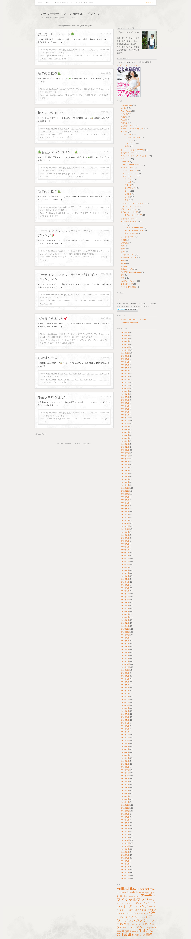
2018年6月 (125, 611)
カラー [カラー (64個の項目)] (132, 910)
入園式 (123, 246)
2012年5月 (125, 826)
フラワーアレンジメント (92, 213)
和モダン (43, 343)
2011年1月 (125, 873)
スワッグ (128, 185)
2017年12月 (125, 629)
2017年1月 (125, 661)
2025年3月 (125, 374)
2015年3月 (125, 726)
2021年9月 (125, 497)
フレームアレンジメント (130, 206)
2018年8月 (125, 605)
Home (40, 2)
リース (127, 197)
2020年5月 (125, 544)
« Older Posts (40, 434)
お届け (65, 50)
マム (54, 177)
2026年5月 (125, 332)
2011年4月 (125, 864)
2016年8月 (125, 676)
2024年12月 (125, 382)
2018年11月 (125, 597)
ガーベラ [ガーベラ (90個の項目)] (139, 909)
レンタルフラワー (127, 237)
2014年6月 (125, 752)
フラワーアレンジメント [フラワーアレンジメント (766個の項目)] (136, 918)
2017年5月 (125, 649)
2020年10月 (125, 529)
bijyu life (49, 95)
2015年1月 (125, 732)
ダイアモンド (130, 188)
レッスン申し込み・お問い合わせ (82, 2)
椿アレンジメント (51, 113)
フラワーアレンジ (76, 89)
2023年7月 (125, 432)
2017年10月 (125, 635)
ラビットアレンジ (127, 219)
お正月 (71, 50)
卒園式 (123, 249)
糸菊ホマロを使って (52, 397)
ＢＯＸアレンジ (127, 284)
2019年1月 (125, 591)
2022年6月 (125, 470)
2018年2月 (125, 623)
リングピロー (130, 143)
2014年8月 (125, 746)
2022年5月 (125, 473)
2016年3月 (125, 691)
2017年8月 (125, 641)
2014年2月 (125, 764)
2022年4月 (125, 476)
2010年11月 (125, 878)
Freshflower (56, 56)
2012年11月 (125, 808)
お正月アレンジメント (56, 34)
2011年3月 (125, 867)
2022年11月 (125, 456)
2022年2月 (125, 482)
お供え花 (124, 114)
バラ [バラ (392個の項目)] (151, 913)
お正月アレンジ (68, 56)
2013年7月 (125, 785)
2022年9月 (125, 462)
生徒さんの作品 (88, 254)
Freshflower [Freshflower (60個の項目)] (121, 893)
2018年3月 (125, 620)
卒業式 (123, 252)
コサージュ (125, 162)
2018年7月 (125, 608)
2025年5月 (125, 368)
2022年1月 (125, 485)
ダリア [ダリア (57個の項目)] (136, 913)
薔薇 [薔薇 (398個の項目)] (149, 934)
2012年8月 (125, 817)
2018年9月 (125, 603)
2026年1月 (125, 344)
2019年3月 (125, 585)
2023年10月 (125, 423)
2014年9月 (125, 743)
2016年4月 (125, 688)
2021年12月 (125, 488)
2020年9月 (125, 532)
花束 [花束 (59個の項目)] (143, 935)
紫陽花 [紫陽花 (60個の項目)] (138, 935)
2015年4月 (125, 723)
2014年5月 (125, 755)
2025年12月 (125, 347)
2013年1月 (125, 802)
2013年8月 (125, 781)
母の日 (123, 263)
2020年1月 (125, 556)
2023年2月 (125, 447)
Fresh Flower (57, 50)
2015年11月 (125, 702)
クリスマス (91, 251)
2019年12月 (125, 558)
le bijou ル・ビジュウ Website (133, 319)
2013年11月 (125, 773)
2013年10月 (125, 776)
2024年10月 (125, 388)
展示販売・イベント (128, 258)
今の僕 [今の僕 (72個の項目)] (151, 928)
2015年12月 (125, 699)
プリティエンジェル (128, 209)
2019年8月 (125, 570)
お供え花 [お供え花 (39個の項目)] (148, 893)
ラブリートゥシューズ (129, 222)
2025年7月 (125, 362)
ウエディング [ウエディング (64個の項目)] (137, 903)
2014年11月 (125, 738)
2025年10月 (125, 353)
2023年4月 (125, 441)
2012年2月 (125, 834)
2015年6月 (125, 717)
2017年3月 (125, 655)
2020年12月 (125, 523)
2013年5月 (125, 790)
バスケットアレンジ (128, 173)
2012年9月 (125, 814)
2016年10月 (125, 670)
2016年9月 (125, 673)
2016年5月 (125, 685)
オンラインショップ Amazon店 (133, 150)
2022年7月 (125, 467)
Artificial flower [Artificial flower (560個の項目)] (128, 889)
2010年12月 (125, 875)
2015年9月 (125, 708)
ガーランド (129, 179)
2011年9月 (125, 849)
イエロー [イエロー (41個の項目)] (128, 903)
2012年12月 (125, 805)
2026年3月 (125, 338)
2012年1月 (125, 837)
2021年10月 (125, 494)
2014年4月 (125, 758)
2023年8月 (125, 429)
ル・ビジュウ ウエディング (128, 65)
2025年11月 (125, 350)
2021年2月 (125, 517)
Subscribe (149, 2)
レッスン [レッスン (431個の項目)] (136, 927)
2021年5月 (125, 509)
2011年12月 (125, 840)
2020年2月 (125, 553)
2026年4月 (125, 335)
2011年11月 (125, 843)
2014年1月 (125, 767)
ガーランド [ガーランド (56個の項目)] (149, 910)
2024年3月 (125, 409)
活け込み (124, 266)
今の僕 (123, 240)
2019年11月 (125, 561)
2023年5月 (125, 438)
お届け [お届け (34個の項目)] (153, 893)
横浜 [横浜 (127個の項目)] (128, 931)
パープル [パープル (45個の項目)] (120, 917)
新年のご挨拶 (49, 73)
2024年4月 (125, 406)
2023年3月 (125, 444)
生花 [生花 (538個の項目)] (131, 934)
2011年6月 (125, 858)
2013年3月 (125, 796)
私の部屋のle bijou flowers (131, 272)
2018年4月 (125, 617)
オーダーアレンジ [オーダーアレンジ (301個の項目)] (135, 906)
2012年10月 (125, 811)
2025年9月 (125, 356)
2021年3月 (125, 514)
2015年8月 (125, 711)
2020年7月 (125, 538)
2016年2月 (125, 694)
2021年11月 (125, 491)
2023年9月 (125, 426)
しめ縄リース (47, 358)
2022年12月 (125, 453)
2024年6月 (125, 400)
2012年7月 (125, 820)
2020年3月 (125, 550)
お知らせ (124, 123)
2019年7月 (125, 573)
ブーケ (127, 191)
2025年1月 (125, 379)
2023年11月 (125, 421)
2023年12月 (125, 418)
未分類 (123, 260)
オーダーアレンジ (82, 50)
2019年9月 (125, 567)
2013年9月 (125, 779)
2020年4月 (125, 547)
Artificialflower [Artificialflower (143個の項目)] (147, 889)
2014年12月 (125, 735)
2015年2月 (125, 729)
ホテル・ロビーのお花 (129, 212)
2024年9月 (125, 391)
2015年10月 (125, 705)
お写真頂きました (52, 318)
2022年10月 (125, 459)
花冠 (122, 275)
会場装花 (124, 243)
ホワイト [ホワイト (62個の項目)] (126, 924)
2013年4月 (125, 793)
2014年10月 (125, 740)
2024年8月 (125, 394)
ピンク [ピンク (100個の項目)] (127, 917)
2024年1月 (125, 415)
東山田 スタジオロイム (134, 230)
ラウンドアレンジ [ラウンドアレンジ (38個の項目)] (136, 924)
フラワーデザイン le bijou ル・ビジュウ (70, 14)
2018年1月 (125, 626)
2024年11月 (125, 385)
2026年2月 (125, 341)
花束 (122, 278)
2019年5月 (125, 579)
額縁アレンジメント (128, 281)
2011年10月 (125, 846)
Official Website (60, 2)
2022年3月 (125, 479)
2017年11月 (125, 632)
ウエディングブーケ (132, 137)
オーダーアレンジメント (84, 56)
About (48, 2)
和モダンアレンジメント (66, 177)
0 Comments (104, 50)
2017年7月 (125, 644)
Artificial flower (51, 128)
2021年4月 (125, 512)
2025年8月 (125, 359)
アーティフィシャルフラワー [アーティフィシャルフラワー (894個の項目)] (136, 897)
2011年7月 (125, 855)
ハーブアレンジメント (129, 170)
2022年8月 (125, 465)
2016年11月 (125, 667)
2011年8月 (125, 852)
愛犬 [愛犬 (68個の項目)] (124, 931)
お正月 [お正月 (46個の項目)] (131, 896)
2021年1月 (125, 520)
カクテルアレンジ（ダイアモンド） (134, 156)
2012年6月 (125, 823)
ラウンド (56, 254)
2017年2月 (125, 658)
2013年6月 (125, 787)
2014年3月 (125, 761)
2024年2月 (125, 412)
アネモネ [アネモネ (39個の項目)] (137, 896)
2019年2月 (125, 588)
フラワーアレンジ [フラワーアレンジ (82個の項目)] (139, 917)
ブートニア (129, 140)
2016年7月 (125, 679)
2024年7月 (125, 397)
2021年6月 (125, 506)
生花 (62, 53)
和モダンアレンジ (53, 53)
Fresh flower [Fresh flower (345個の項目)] (135, 892)
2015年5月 (125, 720)
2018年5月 (125, 614)
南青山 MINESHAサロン (135, 228)
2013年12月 (125, 770)
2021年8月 (125, 500)
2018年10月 (125, 600)
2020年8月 (125, 535)
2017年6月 (125, 647)
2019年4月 (125, 582)
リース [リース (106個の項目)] (125, 927)
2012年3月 (125, 831)
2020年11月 (125, 526)
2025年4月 (125, 371)
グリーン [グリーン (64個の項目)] (129, 913)
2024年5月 (125, 403)
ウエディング (126, 135)
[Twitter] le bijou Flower (129, 322)
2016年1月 (125, 696)
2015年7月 (125, 714)
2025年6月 (125, 365)
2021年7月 (125, 503)
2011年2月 (125, 870)
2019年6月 (125, 576)
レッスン (64, 254)
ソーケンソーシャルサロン (131, 165)
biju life (48, 50)
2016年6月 (125, 682)
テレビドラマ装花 (127, 167)
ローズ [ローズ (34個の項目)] (146, 928)
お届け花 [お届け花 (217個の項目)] (122, 896)
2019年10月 (125, 564)
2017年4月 (125, 652)
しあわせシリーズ (127, 126)
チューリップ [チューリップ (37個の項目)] (143, 913)
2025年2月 (125, 377)
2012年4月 (125, 829)
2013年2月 (125, 799)
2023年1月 (125, 450)
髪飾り (127, 146)
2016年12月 (125, 664)
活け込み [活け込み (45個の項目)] (135, 931)
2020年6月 (125, 541)
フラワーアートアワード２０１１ (134, 203)
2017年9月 (125, 638)
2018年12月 (125, 594)
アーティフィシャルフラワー (81, 128)
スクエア (128, 182)
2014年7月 (125, 749)
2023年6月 (125, 435)
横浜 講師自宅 (46, 92)
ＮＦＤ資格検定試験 (128, 287)
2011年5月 (125, 861)
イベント (124, 132)
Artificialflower (51, 134)
